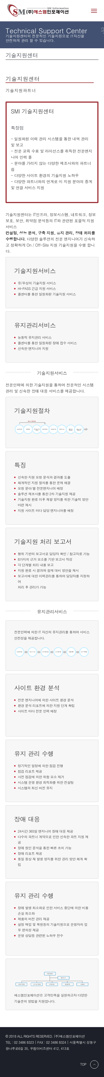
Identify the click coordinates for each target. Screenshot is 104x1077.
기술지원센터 (23, 79)
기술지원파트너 (21, 90)
